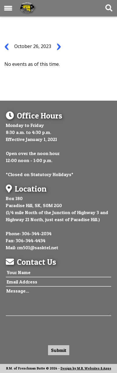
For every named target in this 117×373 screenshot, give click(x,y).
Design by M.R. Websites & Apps (86, 368)
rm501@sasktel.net (37, 247)
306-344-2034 (37, 233)
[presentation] (50, 329)
